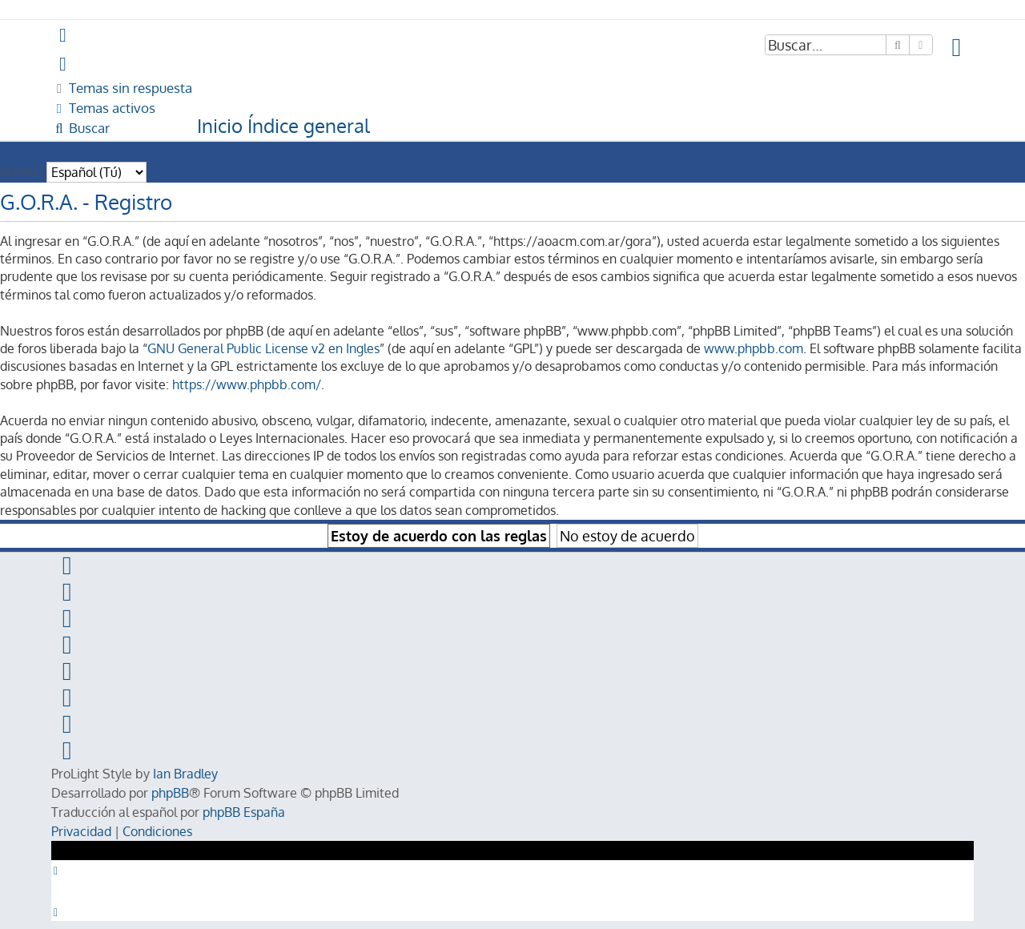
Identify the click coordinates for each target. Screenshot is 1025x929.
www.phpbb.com (753, 348)
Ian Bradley (185, 774)
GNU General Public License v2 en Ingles (263, 348)
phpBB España (244, 812)
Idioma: (21, 171)
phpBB (170, 793)
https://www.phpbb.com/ (246, 384)
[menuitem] (957, 47)
